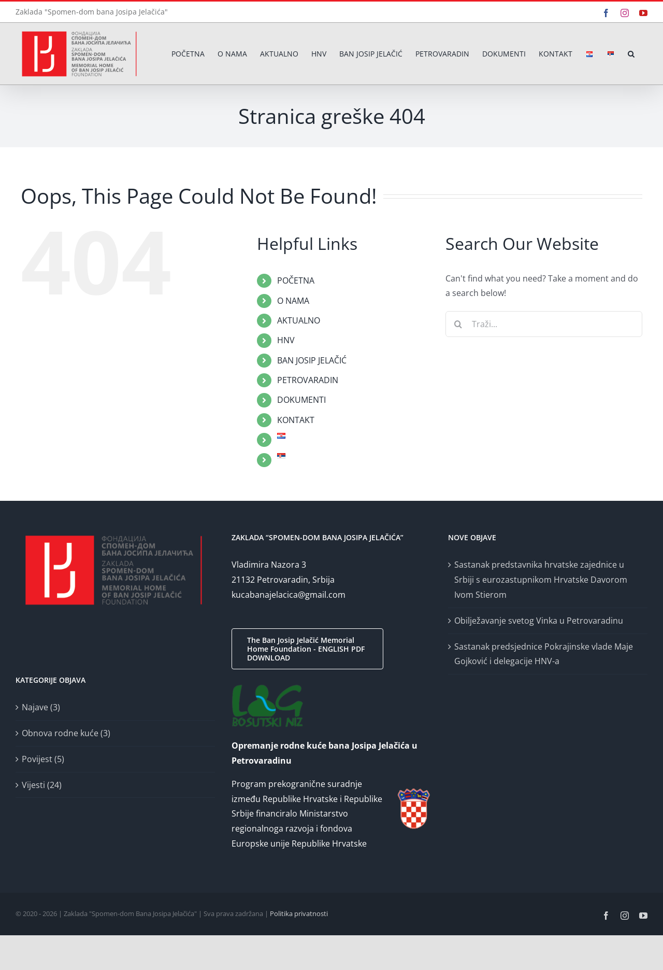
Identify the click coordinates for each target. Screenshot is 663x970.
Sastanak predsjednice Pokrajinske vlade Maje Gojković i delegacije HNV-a (543, 654)
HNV (286, 340)
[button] (631, 54)
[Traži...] (543, 324)
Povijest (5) (43, 759)
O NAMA (293, 300)
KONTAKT (295, 420)
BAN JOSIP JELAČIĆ (312, 360)
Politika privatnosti (299, 913)
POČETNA (295, 280)
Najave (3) (41, 707)
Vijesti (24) (42, 785)
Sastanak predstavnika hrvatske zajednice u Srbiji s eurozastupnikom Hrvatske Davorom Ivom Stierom (540, 579)
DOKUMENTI (301, 399)
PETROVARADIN (307, 380)
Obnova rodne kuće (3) (66, 733)
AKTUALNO (298, 320)
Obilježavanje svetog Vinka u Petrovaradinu (538, 620)
